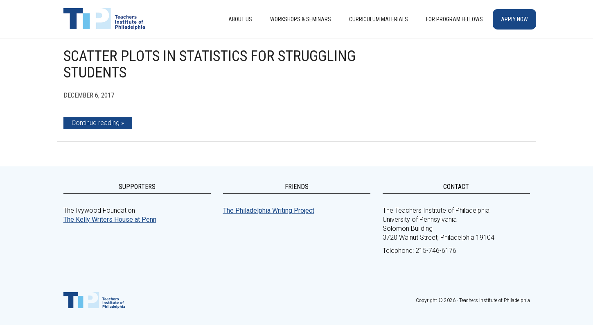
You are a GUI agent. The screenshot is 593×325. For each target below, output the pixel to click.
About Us (240, 19)
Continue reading (96, 123)
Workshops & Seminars (300, 19)
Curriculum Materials (378, 19)
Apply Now (514, 19)
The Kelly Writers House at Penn (109, 219)
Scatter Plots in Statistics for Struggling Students (209, 64)
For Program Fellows (454, 19)
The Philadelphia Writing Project (268, 210)
